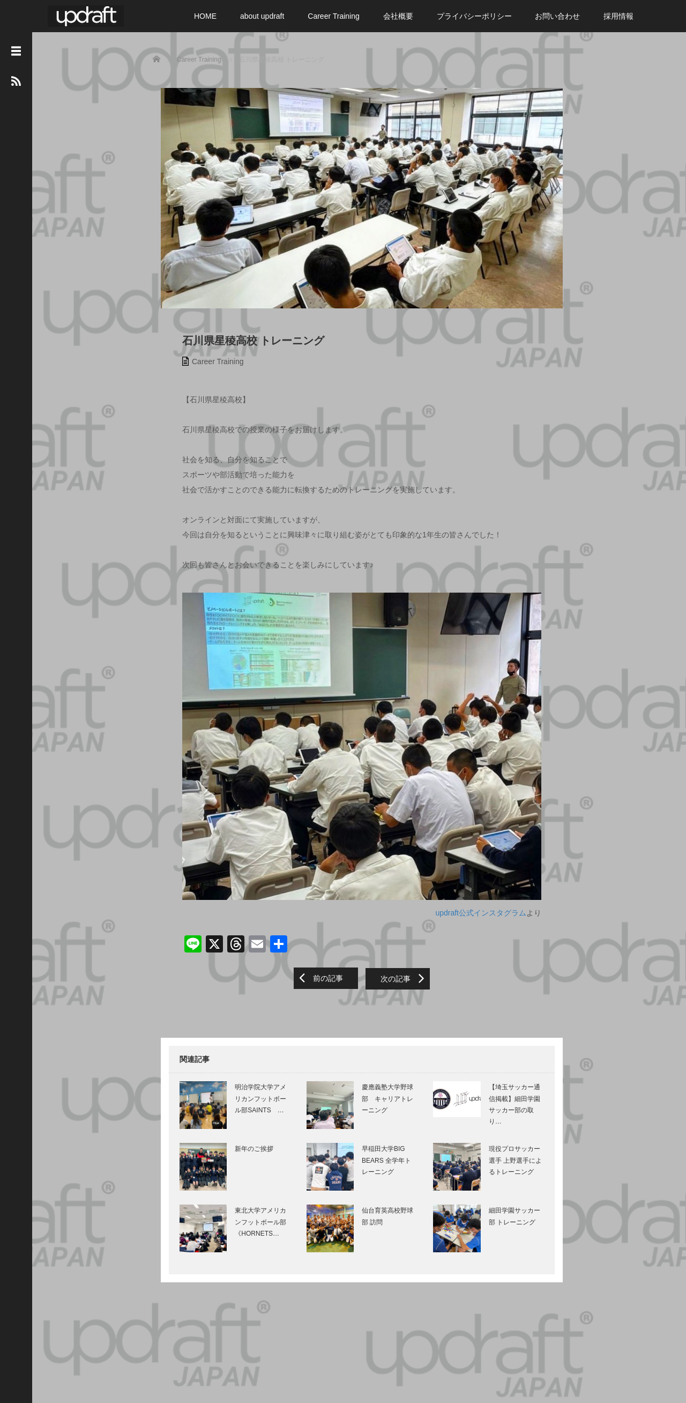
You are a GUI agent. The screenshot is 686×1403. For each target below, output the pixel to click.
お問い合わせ (557, 16)
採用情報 (618, 16)
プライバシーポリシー (474, 16)
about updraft (262, 16)
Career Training (334, 16)
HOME (205, 16)
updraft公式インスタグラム (483, 926)
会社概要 (398, 16)
